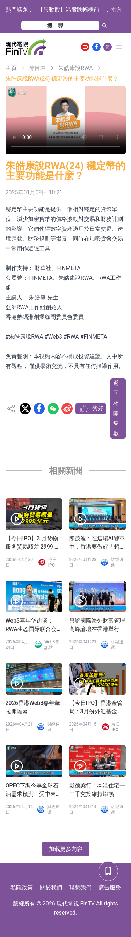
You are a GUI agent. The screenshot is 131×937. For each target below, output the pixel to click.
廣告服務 (110, 887)
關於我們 (51, 887)
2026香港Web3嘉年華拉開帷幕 (33, 707)
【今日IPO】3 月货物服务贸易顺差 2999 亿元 (33, 543)
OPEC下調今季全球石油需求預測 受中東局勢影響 (33, 790)
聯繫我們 (80, 887)
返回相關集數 (116, 408)
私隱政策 (21, 887)
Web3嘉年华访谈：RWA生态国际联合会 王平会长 (31, 625)
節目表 (37, 68)
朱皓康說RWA (75, 68)
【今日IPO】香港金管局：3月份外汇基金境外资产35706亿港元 (96, 708)
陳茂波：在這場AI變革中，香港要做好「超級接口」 (97, 543)
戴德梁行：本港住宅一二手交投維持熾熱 (97, 789)
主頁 (11, 68)
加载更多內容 (65, 849)
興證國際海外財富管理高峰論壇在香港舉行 (97, 624)
